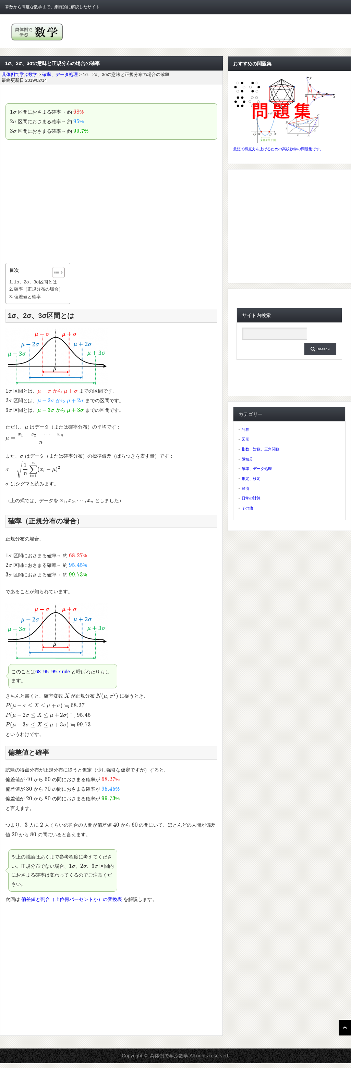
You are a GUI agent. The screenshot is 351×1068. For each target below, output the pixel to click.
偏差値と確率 (27, 296)
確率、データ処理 (257, 469)
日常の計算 (251, 498)
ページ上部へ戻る (345, 1027)
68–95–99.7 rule (52, 671)
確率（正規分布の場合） (38, 289)
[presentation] (13, 112)
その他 (247, 508)
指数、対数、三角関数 (260, 449)
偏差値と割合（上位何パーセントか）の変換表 (71, 899)
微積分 (247, 459)
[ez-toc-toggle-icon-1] (55, 272)
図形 (245, 439)
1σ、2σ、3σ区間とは (35, 281)
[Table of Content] (58, 272)
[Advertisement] (111, 201)
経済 (245, 488)
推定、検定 (251, 478)
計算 (245, 430)
